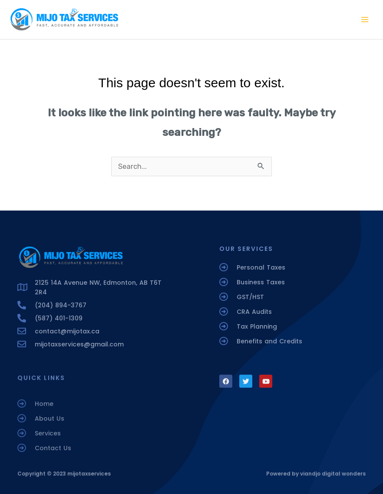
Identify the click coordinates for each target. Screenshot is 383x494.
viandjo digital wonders (333, 476)
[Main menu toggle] (364, 20)
